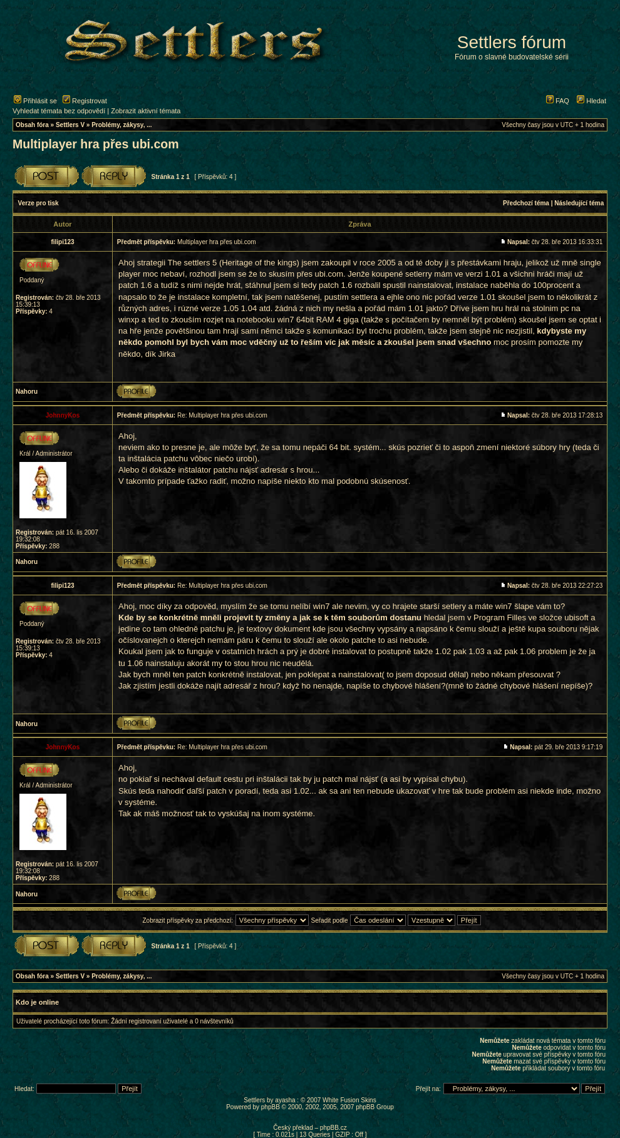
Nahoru (27, 391)
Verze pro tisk (38, 203)
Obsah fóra (32, 124)
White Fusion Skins (349, 1100)
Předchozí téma (526, 203)
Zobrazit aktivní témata (145, 111)
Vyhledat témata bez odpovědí (59, 111)
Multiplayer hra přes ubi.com (95, 144)
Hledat (591, 101)
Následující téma (579, 203)
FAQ (557, 101)
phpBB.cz (333, 1127)
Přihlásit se (35, 101)
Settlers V (70, 124)
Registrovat (85, 101)
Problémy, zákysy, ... (121, 124)
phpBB (270, 1107)
